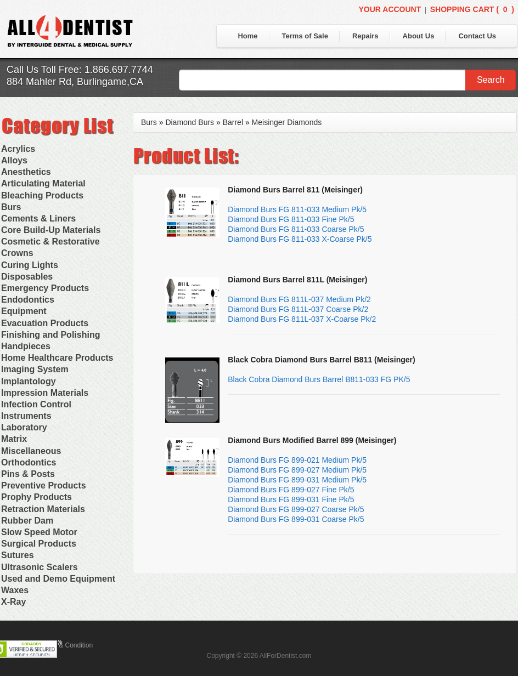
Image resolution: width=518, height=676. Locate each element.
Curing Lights (29, 265)
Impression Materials (44, 392)
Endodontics (27, 299)
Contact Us (477, 36)
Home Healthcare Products (57, 357)
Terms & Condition (66, 645)
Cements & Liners (38, 218)
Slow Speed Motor (39, 532)
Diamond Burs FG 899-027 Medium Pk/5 (297, 469)
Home (247, 36)
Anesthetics (26, 172)
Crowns (17, 253)
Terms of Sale (305, 36)
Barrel (233, 122)
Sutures (17, 555)
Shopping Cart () (472, 9)
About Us (419, 36)
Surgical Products (38, 543)
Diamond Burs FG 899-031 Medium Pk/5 (297, 479)
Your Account (389, 9)
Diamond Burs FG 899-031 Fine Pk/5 (291, 499)
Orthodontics (28, 462)
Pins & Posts (28, 474)
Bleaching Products (42, 195)
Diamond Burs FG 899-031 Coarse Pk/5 (296, 519)
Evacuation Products (44, 323)
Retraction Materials (43, 509)
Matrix (14, 439)
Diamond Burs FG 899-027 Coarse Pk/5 (296, 509)
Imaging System (35, 369)
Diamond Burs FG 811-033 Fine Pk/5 (291, 219)
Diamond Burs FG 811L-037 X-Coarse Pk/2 (302, 319)
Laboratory (24, 427)
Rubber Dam (27, 520)
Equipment (24, 311)
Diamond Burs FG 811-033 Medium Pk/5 (297, 209)
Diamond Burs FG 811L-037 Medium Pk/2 (299, 299)
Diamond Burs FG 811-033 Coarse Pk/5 (296, 229)
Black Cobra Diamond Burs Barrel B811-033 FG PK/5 (319, 379)
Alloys (14, 160)
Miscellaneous (31, 451)
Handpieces (25, 346)
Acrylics (18, 149)
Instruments (26, 416)
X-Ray (13, 601)
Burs (11, 207)
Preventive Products (43, 485)
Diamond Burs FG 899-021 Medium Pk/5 (297, 460)
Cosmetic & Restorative (50, 241)
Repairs (365, 36)
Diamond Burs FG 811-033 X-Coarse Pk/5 (299, 239)
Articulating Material (43, 183)
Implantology (28, 381)
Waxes (15, 590)
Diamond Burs (189, 122)
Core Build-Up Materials (50, 230)
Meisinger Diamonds (287, 122)
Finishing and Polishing (50, 334)
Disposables (27, 276)
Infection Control (36, 404)
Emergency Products (45, 288)
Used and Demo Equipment (58, 578)
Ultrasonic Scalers (39, 567)
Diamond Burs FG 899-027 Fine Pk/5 (291, 489)
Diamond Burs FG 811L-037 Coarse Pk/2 (298, 309)
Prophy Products (36, 497)
